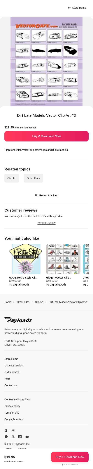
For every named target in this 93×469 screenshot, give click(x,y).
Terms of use (11, 412)
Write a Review (46, 222)
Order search (12, 372)
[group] (26, 265)
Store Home (77, 7)
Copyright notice (13, 419)
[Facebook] (6, 437)
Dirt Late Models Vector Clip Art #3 (68, 302)
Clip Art (11, 178)
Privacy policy (12, 406)
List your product (14, 365)
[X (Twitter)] (13, 436)
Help (7, 378)
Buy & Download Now (46, 136)
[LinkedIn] (20, 436)
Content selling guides (17, 399)
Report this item (46, 195)
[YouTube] (27, 437)
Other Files (33, 178)
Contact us (10, 385)
